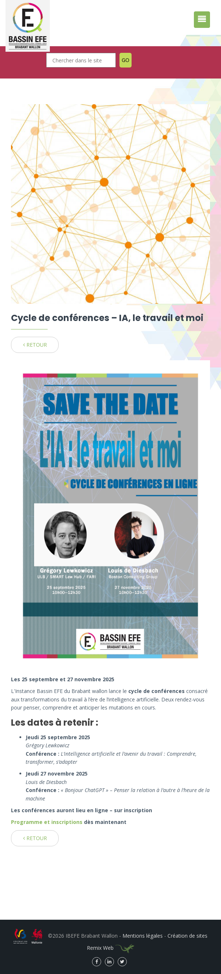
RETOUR (35, 344)
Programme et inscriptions (47, 821)
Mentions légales (142, 935)
